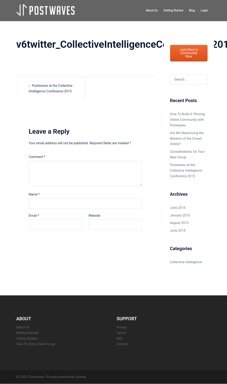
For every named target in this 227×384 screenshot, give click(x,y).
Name (34, 194)
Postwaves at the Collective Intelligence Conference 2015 (186, 170)
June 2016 (177, 208)
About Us (152, 10)
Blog (192, 10)
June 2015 (177, 230)
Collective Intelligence (186, 262)
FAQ (120, 338)
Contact (122, 344)
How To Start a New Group (35, 344)
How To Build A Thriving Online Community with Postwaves (187, 119)
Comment (37, 157)
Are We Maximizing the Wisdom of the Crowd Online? (187, 138)
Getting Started (173, 10)
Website (94, 216)
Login (204, 10)
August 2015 (179, 223)
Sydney (80, 377)
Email (34, 216)
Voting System (27, 338)
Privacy (122, 327)
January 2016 (180, 215)
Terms (121, 333)
